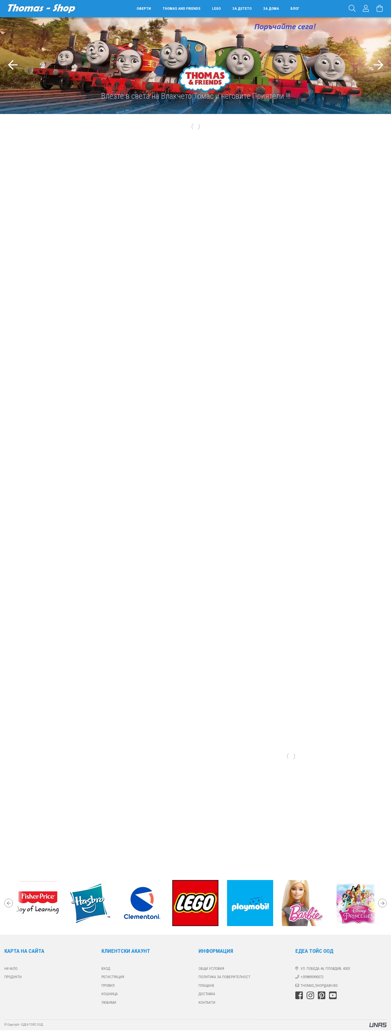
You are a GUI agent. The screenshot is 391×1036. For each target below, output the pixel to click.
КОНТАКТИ (207, 1002)
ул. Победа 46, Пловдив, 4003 (325, 968)
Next (382, 903)
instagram (310, 995)
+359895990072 (312, 977)
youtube (333, 995)
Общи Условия (211, 968)
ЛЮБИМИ (108, 1002)
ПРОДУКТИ (13, 977)
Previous (8, 903)
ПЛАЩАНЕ (206, 985)
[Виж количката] (380, 8)
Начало (11, 968)
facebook (299, 995)
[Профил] (366, 8)
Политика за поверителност (224, 977)
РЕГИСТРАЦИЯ (112, 977)
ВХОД (105, 968)
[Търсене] (352, 8)
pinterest (321, 995)
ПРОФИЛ (108, 985)
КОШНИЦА (109, 994)
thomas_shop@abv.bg (319, 985)
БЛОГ (294, 8)
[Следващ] (378, 66)
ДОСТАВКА (207, 994)
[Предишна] (13, 66)
